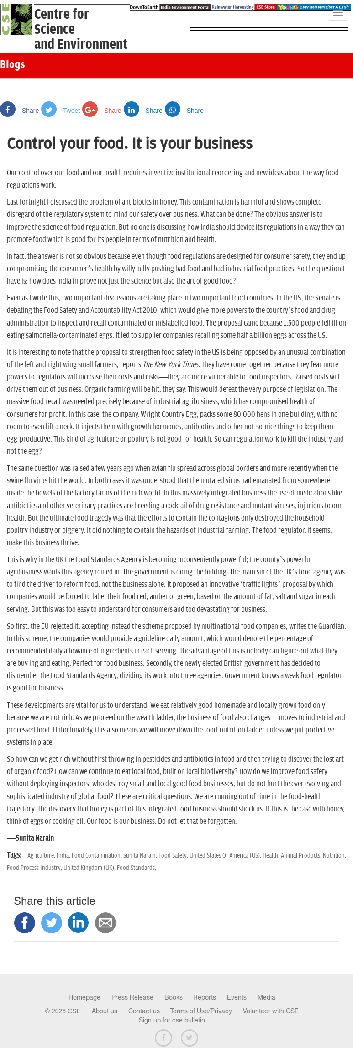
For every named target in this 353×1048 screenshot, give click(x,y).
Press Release (132, 997)
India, (64, 855)
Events (237, 997)
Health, (272, 855)
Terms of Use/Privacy (201, 1011)
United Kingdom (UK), (90, 868)
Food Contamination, (97, 855)
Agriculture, (42, 855)
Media (266, 997)
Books (173, 997)
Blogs (12, 65)
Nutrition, (334, 855)
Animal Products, (302, 855)
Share (19, 110)
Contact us (144, 1011)
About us (104, 1011)
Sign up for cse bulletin (172, 1020)
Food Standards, (136, 868)
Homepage (84, 997)
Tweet (60, 110)
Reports (204, 997)
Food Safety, (174, 855)
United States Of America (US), (226, 855)
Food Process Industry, (35, 868)
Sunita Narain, (140, 855)
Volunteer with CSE (271, 1011)
